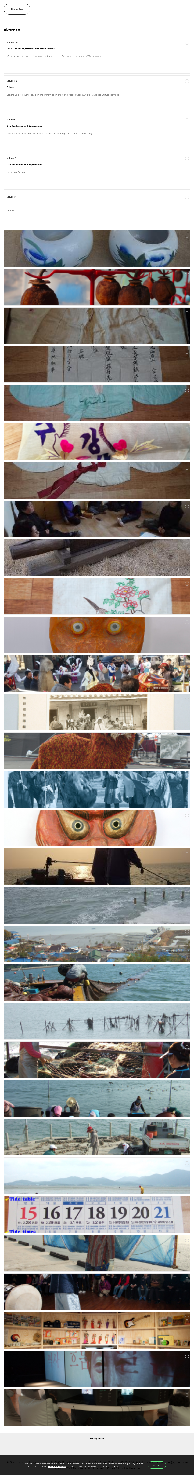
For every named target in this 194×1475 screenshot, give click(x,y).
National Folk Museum (65, 1447)
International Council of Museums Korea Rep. (138, 1447)
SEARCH (179, 9)
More (187, 43)
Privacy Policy (97, 1438)
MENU (187, 9)
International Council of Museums (105, 1447)
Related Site (17, 9)
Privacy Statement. (57, 1466)
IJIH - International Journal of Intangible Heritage (103, 9)
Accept (156, 1465)
